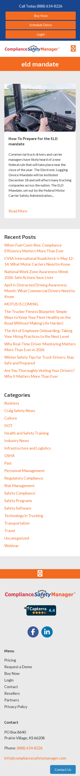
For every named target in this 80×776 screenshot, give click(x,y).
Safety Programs (18, 500)
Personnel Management (24, 470)
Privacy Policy (15, 707)
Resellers (12, 693)
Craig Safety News (19, 410)
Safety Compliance (19, 493)
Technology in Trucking (23, 515)
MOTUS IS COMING (21, 304)
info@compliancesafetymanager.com (35, 758)
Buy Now (12, 673)
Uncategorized (16, 538)
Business (11, 403)
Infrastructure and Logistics (27, 448)
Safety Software (17, 508)
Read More (20, 211)
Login (9, 680)
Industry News (16, 440)
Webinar (11, 545)
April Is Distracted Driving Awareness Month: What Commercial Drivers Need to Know (39, 291)
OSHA (9, 455)
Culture (10, 418)
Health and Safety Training (26, 433)
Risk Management (19, 485)
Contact (11, 687)
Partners (11, 700)
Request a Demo (18, 667)
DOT (8, 425)
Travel (9, 530)
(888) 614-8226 (29, 748)
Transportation (17, 523)
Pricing (10, 660)
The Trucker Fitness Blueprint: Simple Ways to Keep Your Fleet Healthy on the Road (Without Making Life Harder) (37, 317)
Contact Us (63, 769)
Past (8, 463)
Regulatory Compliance (23, 478)
